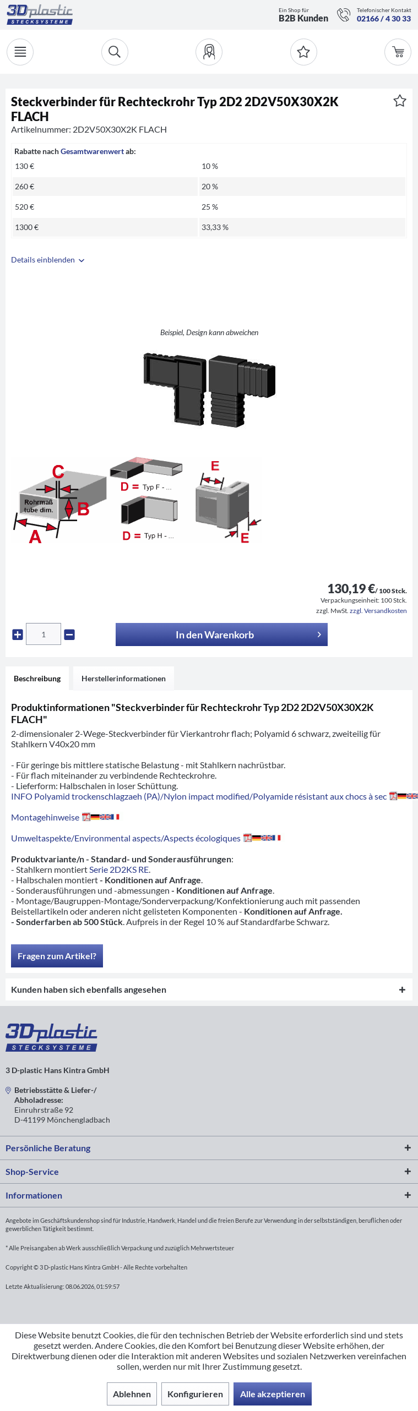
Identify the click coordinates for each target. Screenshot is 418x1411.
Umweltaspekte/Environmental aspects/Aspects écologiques (148, 838)
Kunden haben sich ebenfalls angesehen (88, 989)
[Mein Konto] (209, 52)
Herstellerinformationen (124, 678)
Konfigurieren (195, 1393)
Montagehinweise (67, 817)
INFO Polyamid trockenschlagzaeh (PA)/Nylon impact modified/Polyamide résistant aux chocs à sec (214, 796)
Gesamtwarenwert (92, 151)
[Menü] (20, 52)
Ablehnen (132, 1393)
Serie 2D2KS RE (119, 869)
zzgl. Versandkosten (378, 610)
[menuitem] (209, 52)
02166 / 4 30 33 (384, 18)
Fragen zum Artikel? (57, 955)
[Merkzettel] (303, 52)
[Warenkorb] (397, 52)
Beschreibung (37, 678)
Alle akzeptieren (272, 1393)
